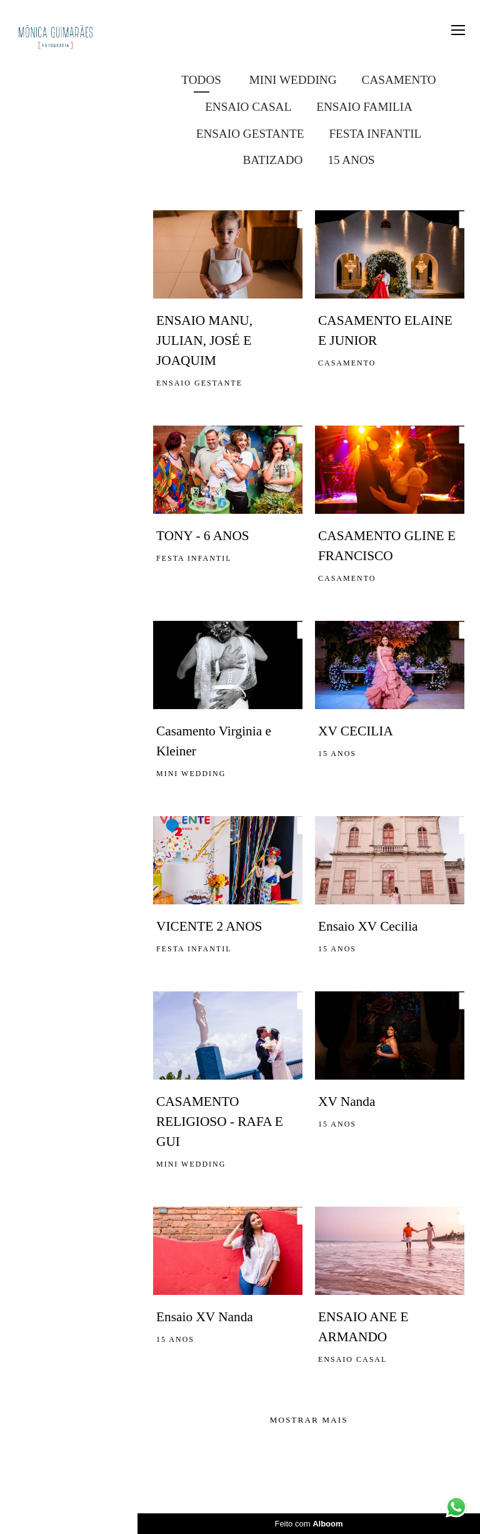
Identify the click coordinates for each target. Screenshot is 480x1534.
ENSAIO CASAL (248, 106)
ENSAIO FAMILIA (364, 106)
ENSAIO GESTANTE (250, 133)
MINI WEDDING (293, 79)
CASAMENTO (399, 79)
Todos (201, 79)
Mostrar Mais (308, 1419)
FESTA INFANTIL (375, 133)
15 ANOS (351, 159)
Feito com (308, 1523)
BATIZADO (272, 159)
